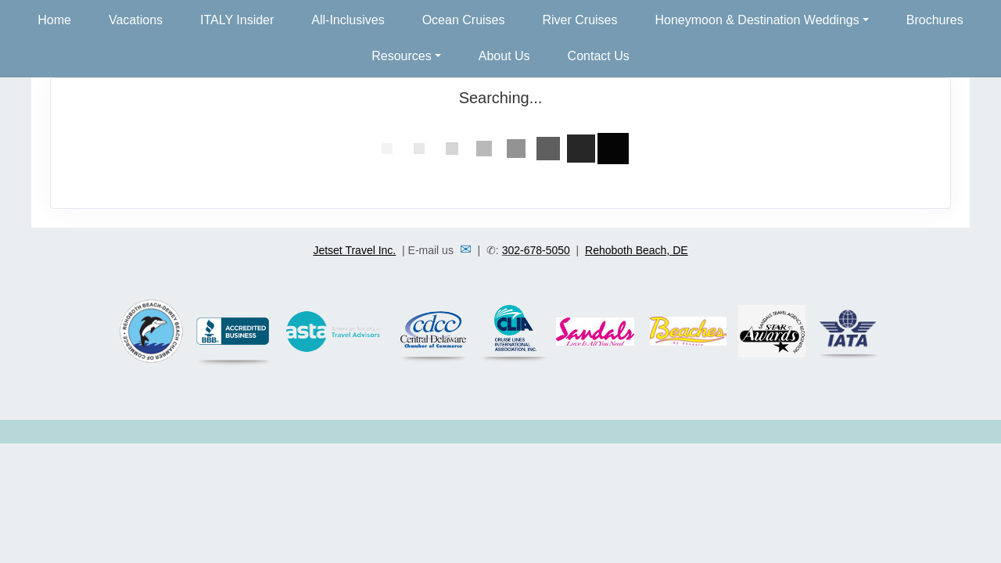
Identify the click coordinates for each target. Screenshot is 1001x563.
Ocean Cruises (463, 20)
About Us (504, 56)
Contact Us (599, 56)
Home (54, 20)
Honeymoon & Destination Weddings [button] (757, 20)
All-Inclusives (347, 20)
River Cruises (580, 20)
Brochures (934, 20)
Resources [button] (401, 56)
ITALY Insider (237, 20)
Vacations (136, 20)
